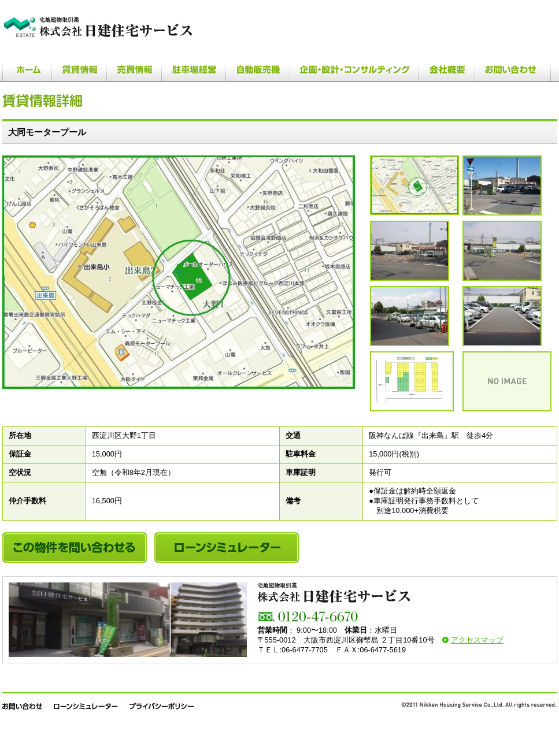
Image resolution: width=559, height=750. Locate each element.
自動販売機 (257, 69)
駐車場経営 (193, 69)
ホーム (27, 69)
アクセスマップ (477, 640)
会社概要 (447, 69)
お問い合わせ (513, 69)
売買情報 (134, 69)
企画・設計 (354, 69)
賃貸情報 (79, 69)
